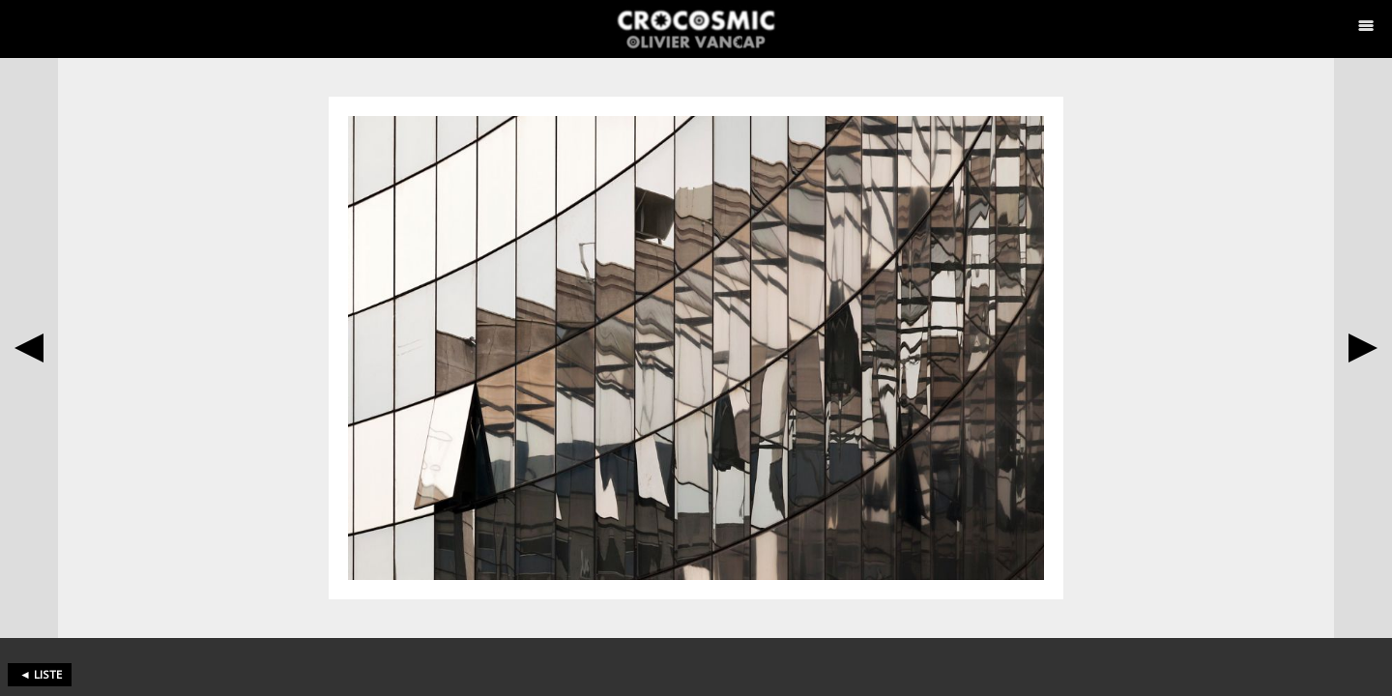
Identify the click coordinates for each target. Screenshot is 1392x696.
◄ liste (40, 674)
